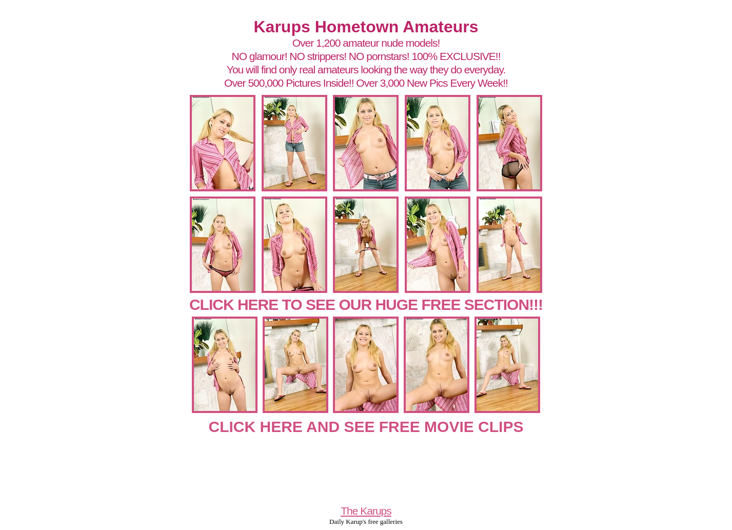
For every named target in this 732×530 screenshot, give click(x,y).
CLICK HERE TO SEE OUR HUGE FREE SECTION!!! (366, 304)
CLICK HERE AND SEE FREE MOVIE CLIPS (366, 426)
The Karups (366, 511)
